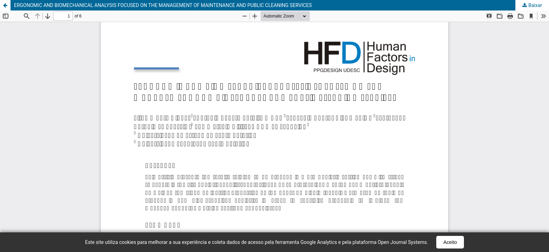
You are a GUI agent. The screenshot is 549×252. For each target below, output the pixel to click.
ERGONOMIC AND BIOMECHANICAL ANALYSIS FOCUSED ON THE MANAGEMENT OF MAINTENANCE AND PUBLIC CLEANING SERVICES (163, 5)
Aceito (450, 242)
